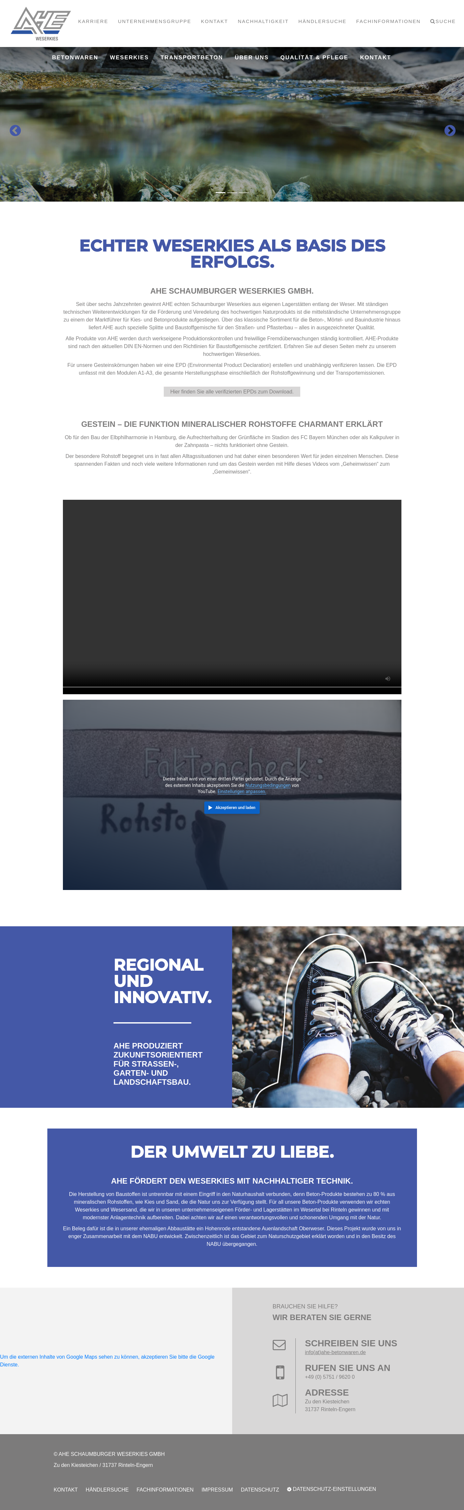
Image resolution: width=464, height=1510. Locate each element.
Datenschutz (260, 1489)
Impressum (217, 1489)
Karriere (93, 21)
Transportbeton (192, 57)
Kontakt (214, 21)
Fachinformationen (388, 21)
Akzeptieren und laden (236, 807)
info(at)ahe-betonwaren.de (335, 1352)
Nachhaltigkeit (263, 21)
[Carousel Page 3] (244, 192)
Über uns (252, 57)
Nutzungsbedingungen (268, 785)
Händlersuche (322, 21)
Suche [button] (445, 21)
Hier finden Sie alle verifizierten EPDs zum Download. (232, 391)
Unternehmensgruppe (154, 21)
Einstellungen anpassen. (242, 791)
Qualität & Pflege (314, 57)
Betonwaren (75, 57)
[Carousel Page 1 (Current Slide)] (220, 192)
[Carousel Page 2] (232, 192)
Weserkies (129, 57)
